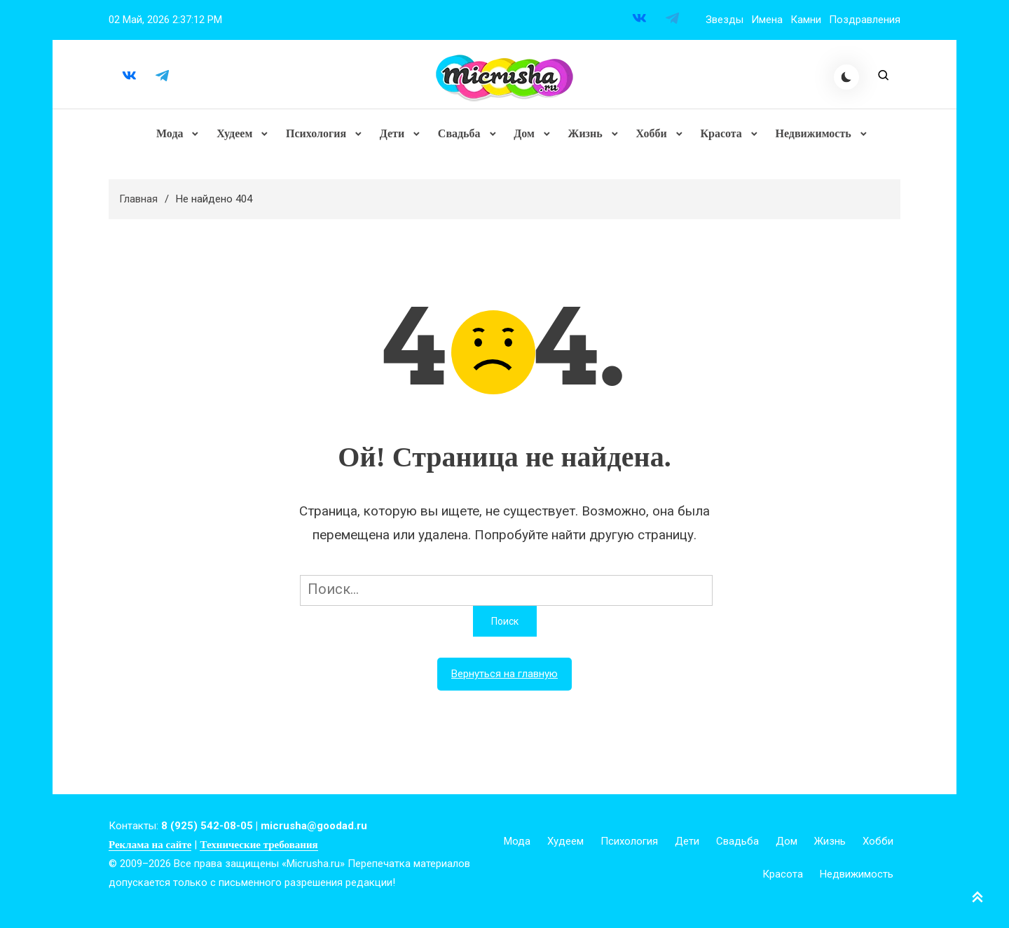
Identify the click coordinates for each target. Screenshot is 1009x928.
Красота (719, 136)
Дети (392, 136)
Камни (805, 19)
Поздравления (864, 19)
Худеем (236, 136)
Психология (317, 136)
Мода (172, 136)
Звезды (724, 19)
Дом (524, 136)
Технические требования (258, 851)
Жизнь (584, 136)
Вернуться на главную (504, 680)
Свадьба (459, 136)
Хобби (649, 136)
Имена (767, 19)
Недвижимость (811, 136)
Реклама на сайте (150, 851)
